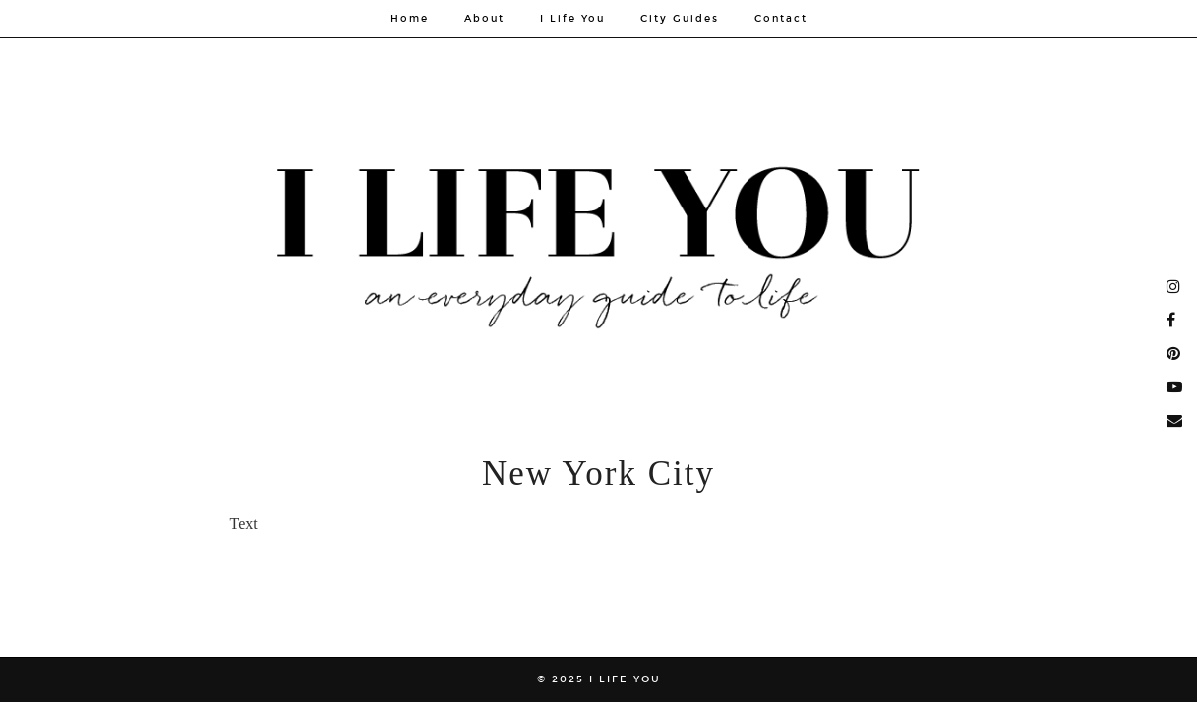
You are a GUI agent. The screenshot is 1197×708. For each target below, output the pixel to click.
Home (409, 19)
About (484, 19)
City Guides (679, 19)
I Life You (572, 19)
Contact (781, 19)
